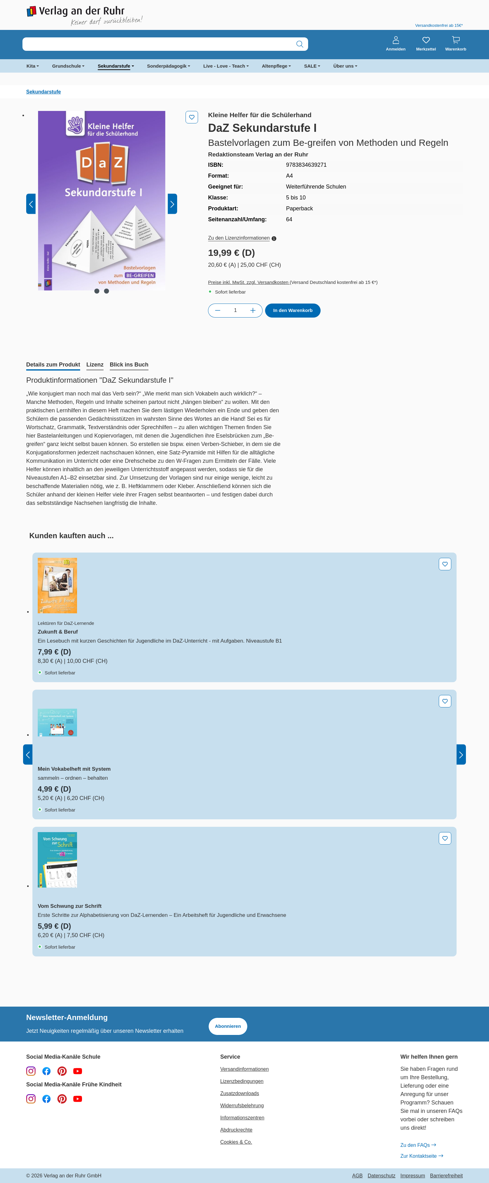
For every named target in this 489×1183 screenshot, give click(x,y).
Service (230, 1057)
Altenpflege (275, 66)
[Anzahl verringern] (217, 310)
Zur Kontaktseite (421, 1156)
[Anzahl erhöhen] (253, 310)
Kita (31, 66)
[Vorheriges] (31, 204)
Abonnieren (228, 1026)
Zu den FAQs (418, 1145)
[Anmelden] (396, 44)
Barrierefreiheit (446, 1175)
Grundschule (66, 66)
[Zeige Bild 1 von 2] (96, 291)
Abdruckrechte (236, 1130)
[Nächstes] (172, 204)
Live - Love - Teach (224, 66)
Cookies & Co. (236, 1142)
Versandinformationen (244, 1069)
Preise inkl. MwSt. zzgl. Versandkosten (249, 282)
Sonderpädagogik (167, 66)
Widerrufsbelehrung (242, 1105)
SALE (310, 66)
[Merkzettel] (426, 44)
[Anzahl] (235, 310)
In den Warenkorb (292, 310)
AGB (357, 1175)
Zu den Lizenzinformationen (242, 238)
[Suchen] (300, 44)
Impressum (412, 1175)
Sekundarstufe (114, 66)
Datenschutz (381, 1175)
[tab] (53, 365)
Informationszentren (242, 1117)
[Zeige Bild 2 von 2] (106, 291)
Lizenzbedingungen (242, 1081)
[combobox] (157, 44)
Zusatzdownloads (239, 1093)
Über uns (343, 66)
